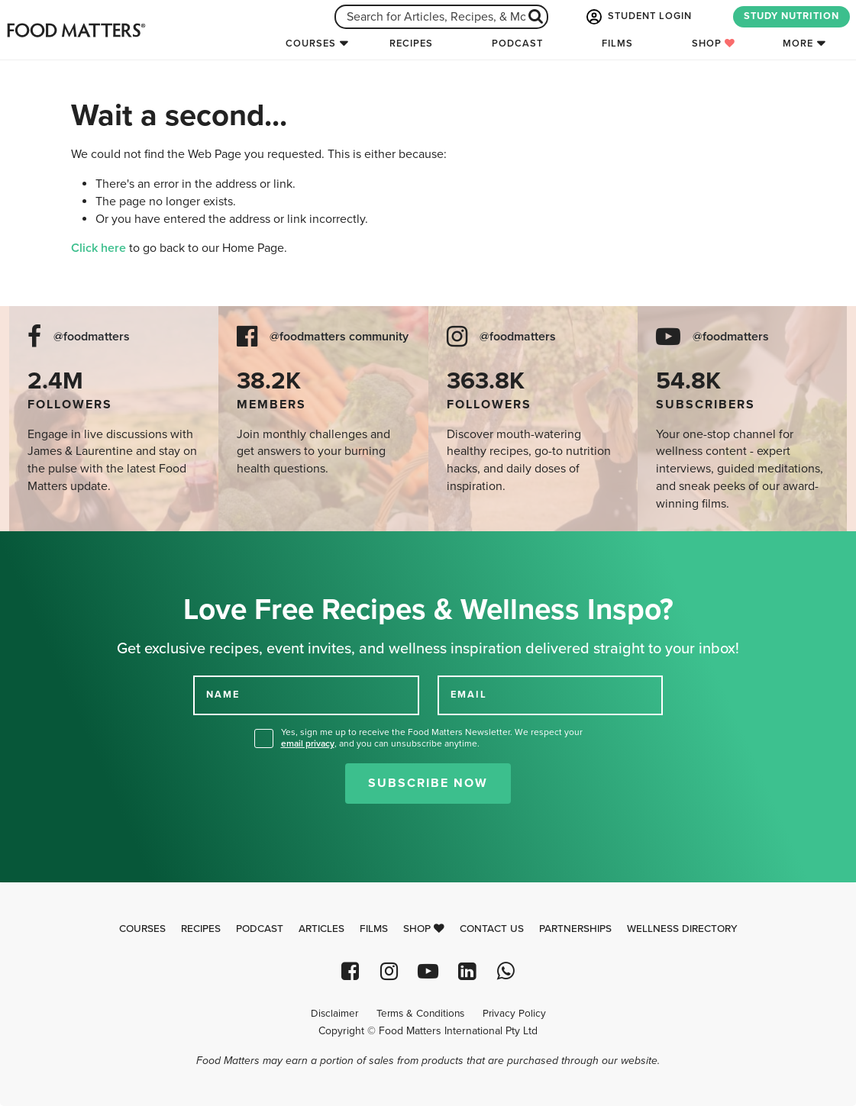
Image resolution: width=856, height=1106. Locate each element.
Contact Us (492, 929)
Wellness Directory (682, 929)
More (798, 43)
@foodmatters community (339, 337)
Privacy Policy (514, 1014)
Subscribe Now (428, 783)
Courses (311, 43)
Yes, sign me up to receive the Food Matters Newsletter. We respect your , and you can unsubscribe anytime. (432, 738)
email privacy (307, 743)
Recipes (411, 43)
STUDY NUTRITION (791, 16)
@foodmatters (91, 337)
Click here (98, 248)
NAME (223, 694)
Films (617, 43)
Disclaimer (334, 1014)
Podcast (517, 43)
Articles (321, 929)
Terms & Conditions (420, 1014)
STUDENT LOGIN (637, 16)
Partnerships (575, 929)
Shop (713, 43)
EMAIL (469, 694)
